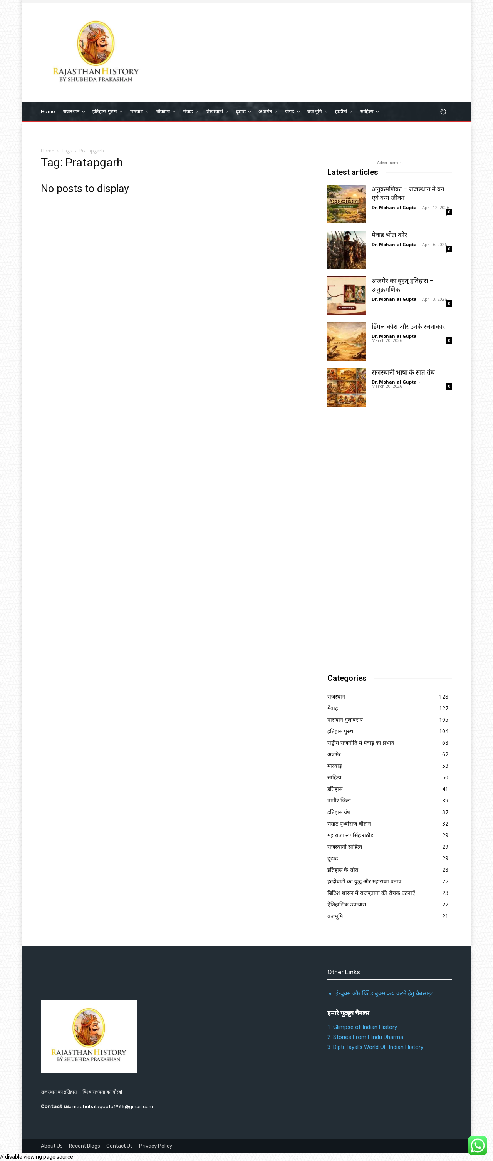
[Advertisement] (385, 540)
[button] (443, 112)
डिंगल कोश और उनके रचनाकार (408, 326)
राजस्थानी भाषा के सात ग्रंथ (403, 372)
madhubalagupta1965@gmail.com (112, 1106)
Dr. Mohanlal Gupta (394, 207)
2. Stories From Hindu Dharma (365, 1037)
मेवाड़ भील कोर (389, 235)
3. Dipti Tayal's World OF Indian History (375, 1047)
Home (47, 150)
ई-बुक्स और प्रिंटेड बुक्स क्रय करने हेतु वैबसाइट (384, 993)
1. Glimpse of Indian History (362, 1027)
